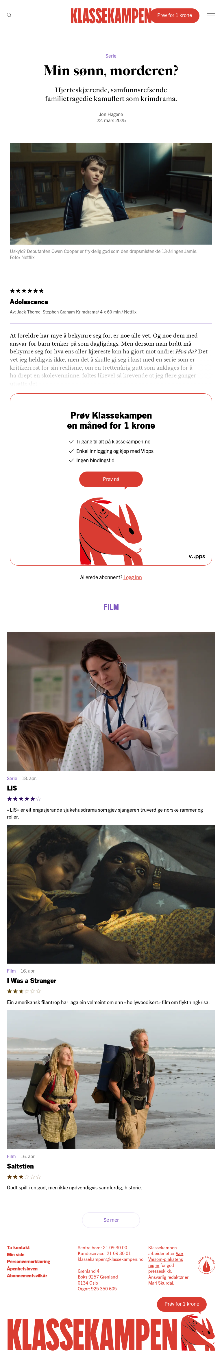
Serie (111, 55)
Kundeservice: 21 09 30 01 (104, 1253)
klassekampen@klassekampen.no (110, 1259)
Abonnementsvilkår (27, 1275)
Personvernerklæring (28, 1261)
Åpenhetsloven (22, 1268)
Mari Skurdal (160, 1282)
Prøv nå (111, 479)
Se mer (111, 1219)
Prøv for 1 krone (174, 15)
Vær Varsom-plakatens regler (165, 1259)
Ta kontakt (18, 1247)
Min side (15, 1254)
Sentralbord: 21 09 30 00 (102, 1247)
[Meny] (211, 16)
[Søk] (9, 15)
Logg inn (132, 577)
